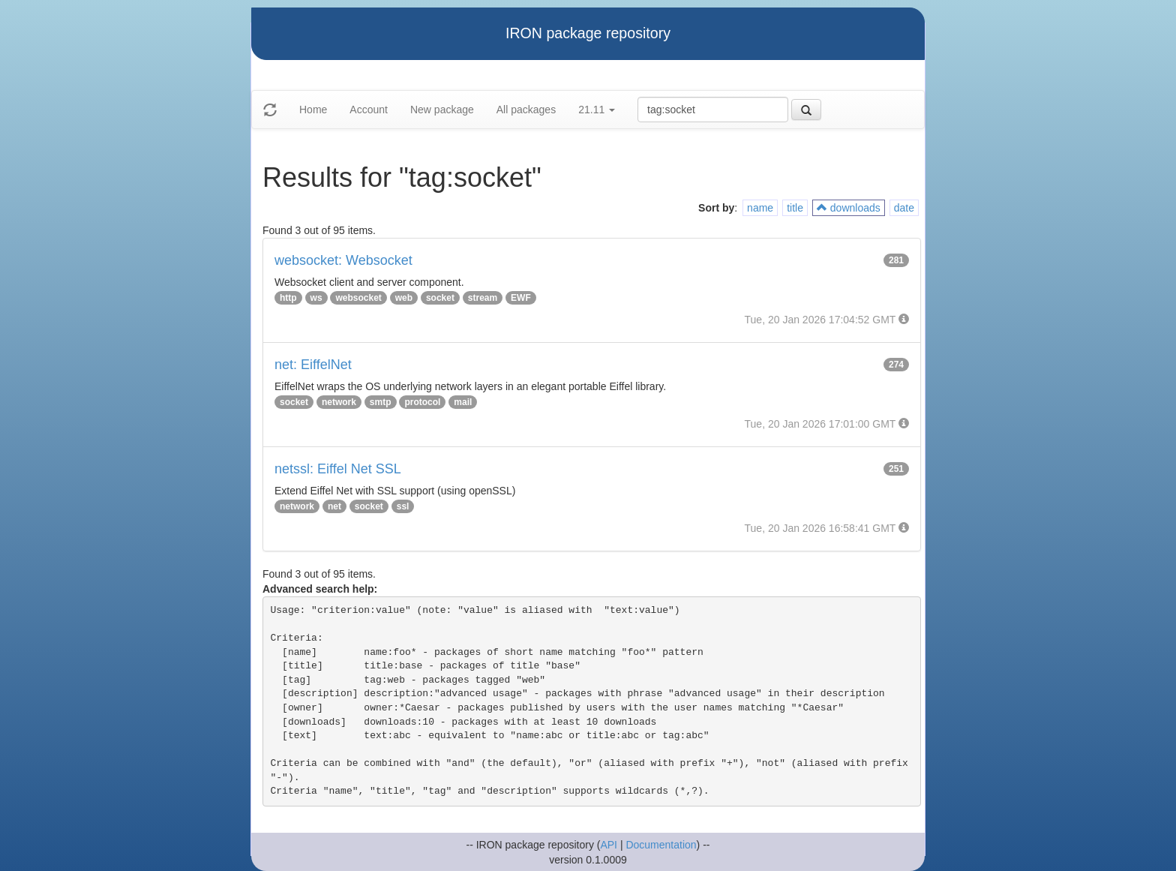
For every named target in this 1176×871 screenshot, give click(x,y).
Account (369, 110)
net (334, 506)
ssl (403, 506)
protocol (422, 402)
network (339, 402)
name (760, 208)
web (403, 298)
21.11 (596, 110)
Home (313, 110)
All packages (526, 110)
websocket (358, 298)
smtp (381, 402)
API (608, 845)
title (795, 208)
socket (440, 298)
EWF (521, 298)
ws (316, 298)
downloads (848, 208)
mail (463, 402)
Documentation (661, 845)
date (904, 208)
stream (482, 298)
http (288, 298)
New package (442, 110)
